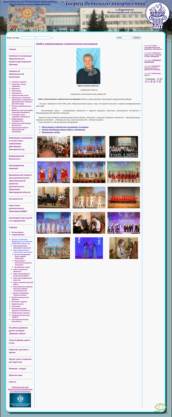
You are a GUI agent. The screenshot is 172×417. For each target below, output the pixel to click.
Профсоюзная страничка (21, 313)
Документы (16, 88)
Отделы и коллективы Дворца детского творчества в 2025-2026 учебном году (22, 241)
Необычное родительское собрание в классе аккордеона (153, 54)
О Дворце (13, 227)
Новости (12, 382)
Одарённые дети (18, 304)
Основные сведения (19, 82)
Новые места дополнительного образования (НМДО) (18, 208)
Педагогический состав (20, 95)
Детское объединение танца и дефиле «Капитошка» (22, 256)
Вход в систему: (13, 38)
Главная (12, 49)
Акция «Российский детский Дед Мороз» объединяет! (153, 47)
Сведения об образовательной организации (16, 74)
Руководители (17, 93)
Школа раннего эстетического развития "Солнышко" (23, 263)
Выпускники (16, 306)
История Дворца (18, 232)
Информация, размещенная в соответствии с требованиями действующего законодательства (21, 143)
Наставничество (16, 199)
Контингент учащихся (19, 302)
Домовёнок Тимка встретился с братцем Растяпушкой (152, 67)
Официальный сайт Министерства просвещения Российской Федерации (20, 389)
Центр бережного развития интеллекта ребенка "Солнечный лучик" (22, 289)
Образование (16, 91)
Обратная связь (16, 375)
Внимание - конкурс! (17, 369)
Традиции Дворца (18, 234)
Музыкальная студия (22, 267)
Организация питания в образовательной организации (20, 129)
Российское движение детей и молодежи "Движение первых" (18, 331)
